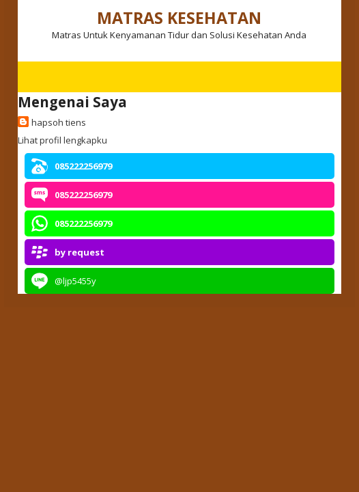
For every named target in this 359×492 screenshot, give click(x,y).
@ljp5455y (75, 281)
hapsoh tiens (58, 122)
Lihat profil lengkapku (62, 140)
